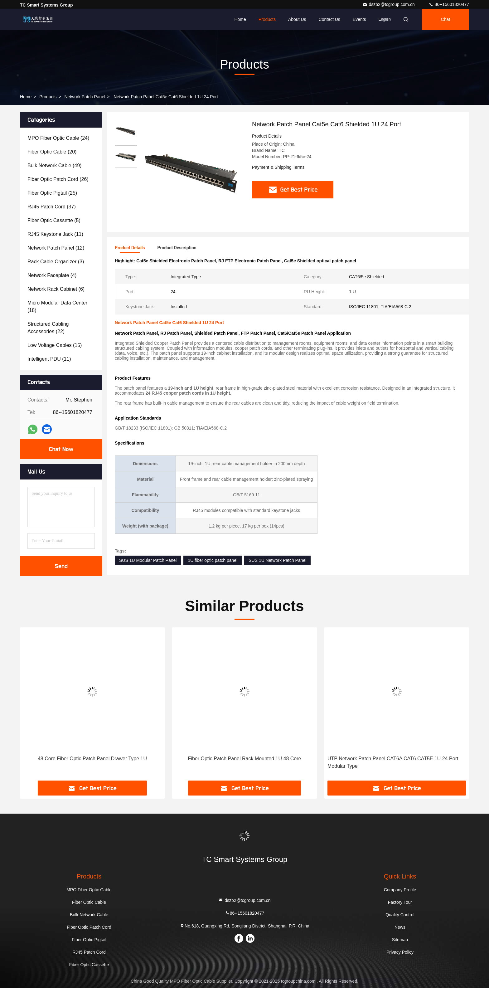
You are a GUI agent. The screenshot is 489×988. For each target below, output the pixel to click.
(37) (51, 206)
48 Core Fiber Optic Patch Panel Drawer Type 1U (92, 758)
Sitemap (400, 939)
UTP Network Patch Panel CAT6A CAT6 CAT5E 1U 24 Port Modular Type (392, 762)
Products (267, 19)
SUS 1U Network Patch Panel (277, 560)
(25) (52, 193)
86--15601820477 (448, 4)
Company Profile (400, 889)
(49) (54, 165)
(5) (53, 220)
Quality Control (399, 914)
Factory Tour (400, 902)
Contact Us (329, 19)
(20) (51, 151)
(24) (58, 138)
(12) (55, 248)
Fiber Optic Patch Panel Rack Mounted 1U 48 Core (244, 758)
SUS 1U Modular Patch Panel (148, 560)
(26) (58, 179)
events (359, 19)
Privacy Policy (400, 952)
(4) (51, 275)
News (400, 927)
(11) (55, 234)
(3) (55, 261)
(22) (48, 327)
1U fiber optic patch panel (212, 560)
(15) (54, 345)
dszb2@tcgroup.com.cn (389, 4)
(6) (56, 289)
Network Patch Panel (85, 96)
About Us (297, 19)
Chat (445, 19)
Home (240, 19)
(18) (57, 306)
